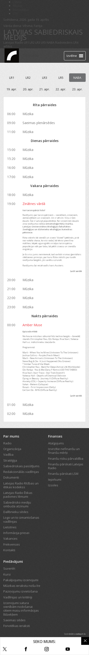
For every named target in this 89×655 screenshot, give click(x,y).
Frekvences (11, 544)
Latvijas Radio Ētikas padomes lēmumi (17, 495)
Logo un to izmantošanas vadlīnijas (21, 519)
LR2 (32, 42)
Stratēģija (10, 460)
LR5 (43, 42)
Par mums (11, 436)
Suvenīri (9, 568)
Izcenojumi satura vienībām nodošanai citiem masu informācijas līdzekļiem (21, 609)
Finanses (55, 436)
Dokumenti (11, 477)
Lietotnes (10, 527)
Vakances (10, 538)
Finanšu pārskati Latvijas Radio (65, 466)
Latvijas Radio (13, 42)
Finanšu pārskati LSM (63, 473)
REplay (17, 6)
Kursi (7, 574)
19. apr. (11, 89)
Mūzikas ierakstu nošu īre (21, 586)
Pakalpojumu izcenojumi (20, 580)
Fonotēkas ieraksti (16, 626)
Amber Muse (32, 325)
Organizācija (12, 449)
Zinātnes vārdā (33, 203)
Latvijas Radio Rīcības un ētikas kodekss (21, 485)
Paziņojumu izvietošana (20, 591)
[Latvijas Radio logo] (11, 55)
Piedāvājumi (13, 561)
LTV (15, 13)
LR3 (37, 42)
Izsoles (53, 485)
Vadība (8, 454)
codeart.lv (81, 633)
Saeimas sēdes (14, 620)
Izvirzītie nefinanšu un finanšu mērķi (64, 451)
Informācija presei (16, 533)
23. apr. (77, 89)
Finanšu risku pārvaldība (65, 458)
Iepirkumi (54, 479)
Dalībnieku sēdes (15, 512)
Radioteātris (64, 42)
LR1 (26, 42)
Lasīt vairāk (76, 271)
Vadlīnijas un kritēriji (17, 597)
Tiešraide (30, 55)
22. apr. (61, 89)
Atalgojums (56, 443)
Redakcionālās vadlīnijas (21, 472)
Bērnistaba (21, 10)
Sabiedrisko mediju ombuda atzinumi (17, 504)
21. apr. (44, 89)
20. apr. (28, 89)
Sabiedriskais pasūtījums (21, 466)
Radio (7, 443)
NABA (50, 42)
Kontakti (9, 550)
